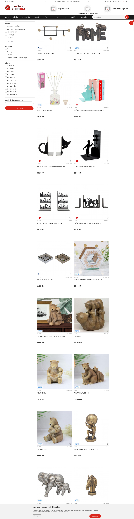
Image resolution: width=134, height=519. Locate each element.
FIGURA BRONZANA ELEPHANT (78, 321)
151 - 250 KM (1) (11, 111)
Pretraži (19, 128)
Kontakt (39, 470)
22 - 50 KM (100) (12, 103)
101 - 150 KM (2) (12, 108)
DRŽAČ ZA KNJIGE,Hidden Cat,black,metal (82, 118)
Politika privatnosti (74, 465)
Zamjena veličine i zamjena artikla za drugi (81, 479)
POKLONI (26, 21)
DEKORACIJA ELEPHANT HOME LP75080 (81, 67)
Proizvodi (19, 21)
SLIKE (8, 30)
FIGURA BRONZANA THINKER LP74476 (49, 422)
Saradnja (40, 467)
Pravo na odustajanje (75, 489)
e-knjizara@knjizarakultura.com (16, 478)
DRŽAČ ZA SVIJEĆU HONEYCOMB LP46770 (51, 220)
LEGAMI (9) (10, 57)
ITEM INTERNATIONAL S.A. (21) (16, 48)
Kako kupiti (72, 467)
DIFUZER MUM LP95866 (107, 67)
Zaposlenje (40, 465)
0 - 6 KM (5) (10, 85)
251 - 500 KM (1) (12, 114)
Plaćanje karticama (74, 473)
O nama (39, 462)
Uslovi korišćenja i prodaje (77, 462)
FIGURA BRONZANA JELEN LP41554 (49, 372)
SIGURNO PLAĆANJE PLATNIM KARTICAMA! (66, 1)
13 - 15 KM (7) (11, 94)
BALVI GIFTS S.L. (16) (13, 46)
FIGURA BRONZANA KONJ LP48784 (111, 372)
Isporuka (71, 476)
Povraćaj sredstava (74, 486)
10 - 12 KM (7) (11, 91)
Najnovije (10, 71)
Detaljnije (37, 516)
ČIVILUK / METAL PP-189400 (46, 67)
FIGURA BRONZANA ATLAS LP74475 (49, 321)
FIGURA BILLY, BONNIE (75, 270)
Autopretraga (78, 25)
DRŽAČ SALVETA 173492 (108, 169)
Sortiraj (87, 25)
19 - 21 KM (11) (11, 100)
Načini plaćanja (73, 470)
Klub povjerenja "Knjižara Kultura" (48, 473)
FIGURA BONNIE (105, 270)
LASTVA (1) (10, 54)
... (89, 443)
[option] (67, 1)
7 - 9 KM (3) (10, 88)
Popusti (9, 74)
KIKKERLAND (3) (12, 51)
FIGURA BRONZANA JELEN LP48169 (80, 372)
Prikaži (107, 25)
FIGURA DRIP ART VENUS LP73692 (79, 422)
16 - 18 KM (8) (11, 97)
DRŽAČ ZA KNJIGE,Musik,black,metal (49, 169)
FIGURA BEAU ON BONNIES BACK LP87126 (82, 220)
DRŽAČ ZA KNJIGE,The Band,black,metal (81, 169)
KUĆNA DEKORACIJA (36, 21)
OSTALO (9, 34)
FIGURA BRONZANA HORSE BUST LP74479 (114, 321)
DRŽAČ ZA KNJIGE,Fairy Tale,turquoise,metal (44, 119)
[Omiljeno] (125, 1)
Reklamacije (72, 483)
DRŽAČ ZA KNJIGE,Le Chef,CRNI (110, 118)
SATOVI (9, 32)
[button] (110, 17)
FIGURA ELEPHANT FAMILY (108, 422)
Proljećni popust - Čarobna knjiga (17, 77)
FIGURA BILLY (104, 220)
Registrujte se (117, 1)
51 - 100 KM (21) (12, 105)
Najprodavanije (11, 68)
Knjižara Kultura (9, 21)
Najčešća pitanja (73, 491)
